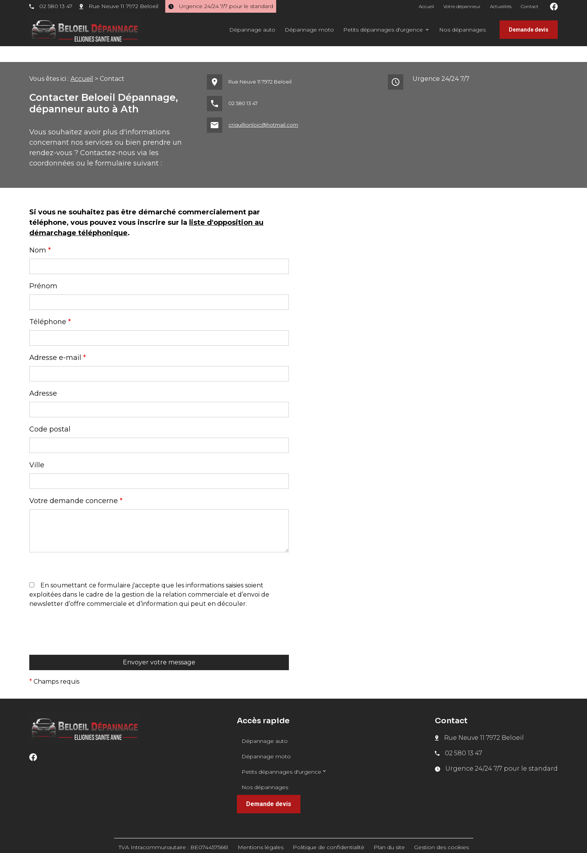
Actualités (501, 6)
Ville (36, 449)
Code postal (49, 413)
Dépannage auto (252, 29)
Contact (529, 6)
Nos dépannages (462, 29)
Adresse (43, 377)
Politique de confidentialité (328, 831)
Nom (40, 234)
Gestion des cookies (441, 831)
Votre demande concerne (75, 485)
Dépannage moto (309, 29)
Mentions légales (260, 831)
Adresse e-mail (57, 342)
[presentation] (87, 631)
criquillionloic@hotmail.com (263, 109)
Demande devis (528, 30)
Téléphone (50, 306)
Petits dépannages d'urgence (383, 29)
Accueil (426, 6)
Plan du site (389, 831)
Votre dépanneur (462, 6)
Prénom (43, 270)
